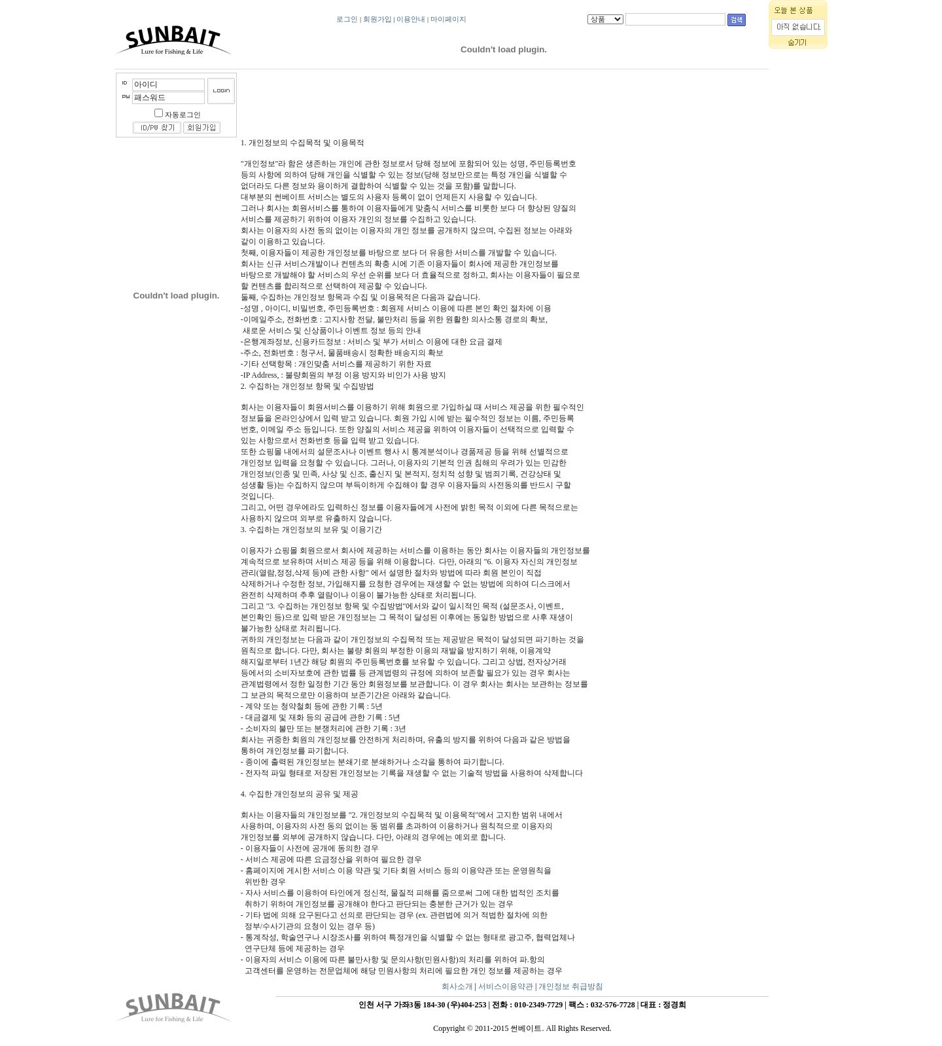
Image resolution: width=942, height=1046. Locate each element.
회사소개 (457, 986)
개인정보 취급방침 (570, 986)
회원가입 (377, 19)
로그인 (347, 19)
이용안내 (410, 19)
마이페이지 (448, 19)
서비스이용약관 (505, 986)
